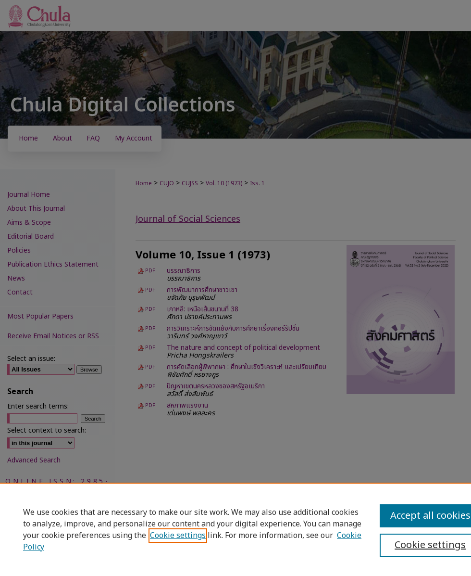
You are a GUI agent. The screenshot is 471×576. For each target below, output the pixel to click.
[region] (235, 529)
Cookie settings (178, 535)
